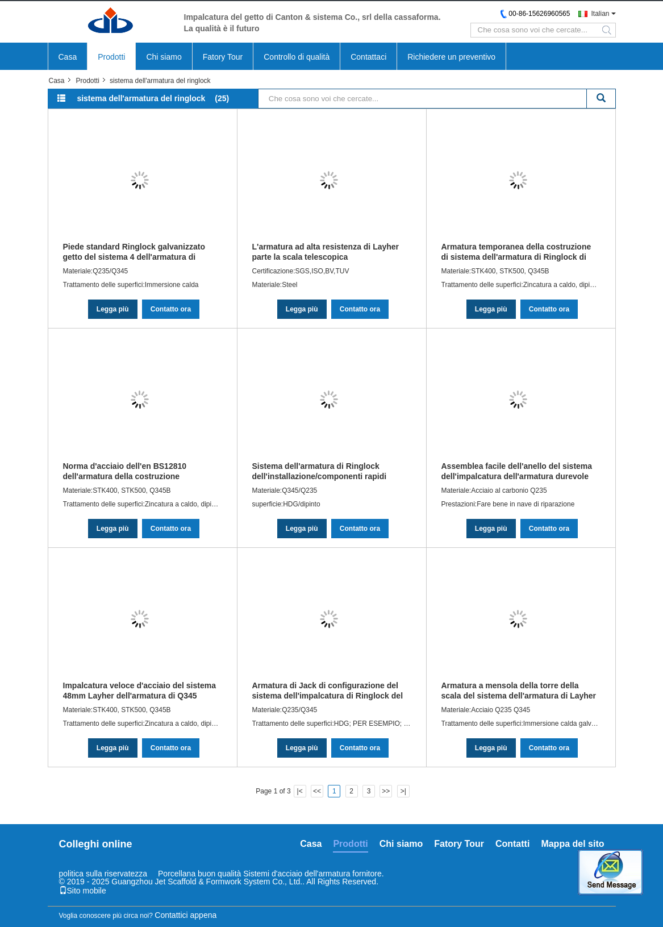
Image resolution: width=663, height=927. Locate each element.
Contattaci (368, 56)
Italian (600, 14)
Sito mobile (82, 890)
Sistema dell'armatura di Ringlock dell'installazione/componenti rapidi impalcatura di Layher (319, 471)
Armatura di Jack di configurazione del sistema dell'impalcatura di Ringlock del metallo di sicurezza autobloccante (327, 690)
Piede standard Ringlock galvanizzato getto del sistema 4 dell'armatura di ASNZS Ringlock (134, 251)
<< (317, 791)
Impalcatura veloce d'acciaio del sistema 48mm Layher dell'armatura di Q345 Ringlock (139, 690)
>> (386, 791)
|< (300, 791)
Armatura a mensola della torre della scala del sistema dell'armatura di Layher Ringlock (519, 690)
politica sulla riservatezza (103, 873)
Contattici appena (185, 915)
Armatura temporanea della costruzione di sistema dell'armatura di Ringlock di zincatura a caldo (516, 251)
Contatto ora (171, 309)
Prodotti (111, 56)
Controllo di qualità (297, 56)
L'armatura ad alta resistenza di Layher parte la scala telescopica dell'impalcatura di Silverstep (325, 251)
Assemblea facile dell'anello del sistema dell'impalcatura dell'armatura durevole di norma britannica (517, 471)
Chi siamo (163, 56)
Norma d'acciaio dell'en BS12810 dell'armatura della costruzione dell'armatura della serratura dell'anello (137, 471)
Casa (68, 56)
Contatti (512, 844)
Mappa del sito (572, 844)
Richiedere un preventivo (451, 56)
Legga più (113, 309)
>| (403, 791)
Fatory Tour (223, 56)
